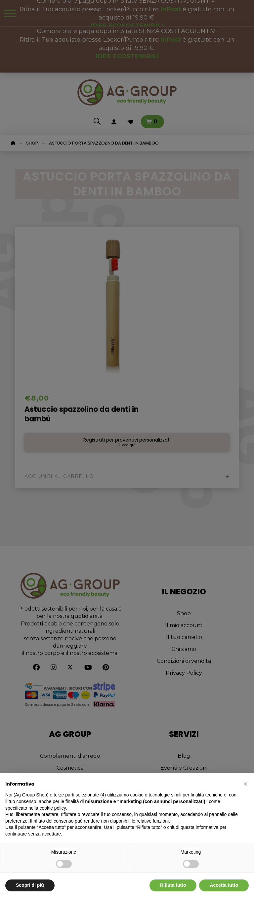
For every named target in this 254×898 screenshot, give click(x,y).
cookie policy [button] (53, 808)
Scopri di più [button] (30, 885)
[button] (245, 784)
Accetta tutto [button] (224, 885)
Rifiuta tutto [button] (173, 885)
